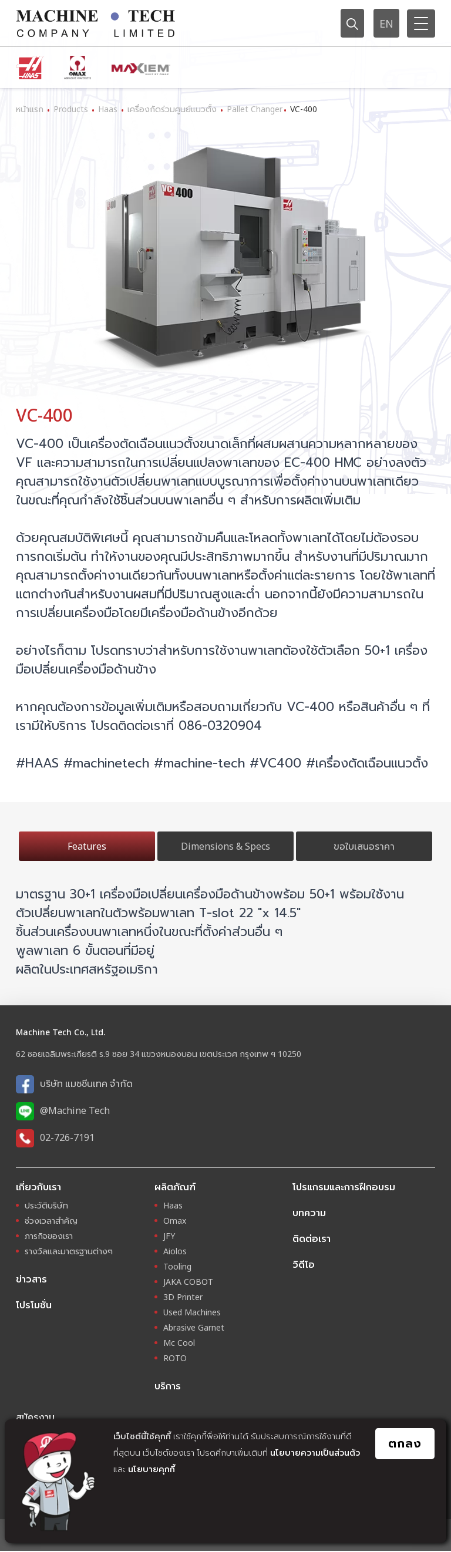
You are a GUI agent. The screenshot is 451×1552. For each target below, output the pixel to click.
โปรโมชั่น (34, 1305)
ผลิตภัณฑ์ (175, 1186)
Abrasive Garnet (193, 1328)
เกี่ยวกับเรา (38, 1186)
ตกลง (405, 1444)
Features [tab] (87, 846)
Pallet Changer (254, 109)
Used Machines (192, 1312)
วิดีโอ (303, 1264)
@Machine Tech (75, 1110)
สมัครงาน (35, 1418)
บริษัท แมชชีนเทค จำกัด (86, 1083)
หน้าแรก (29, 109)
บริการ (167, 1386)
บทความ (309, 1212)
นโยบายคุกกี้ (151, 1468)
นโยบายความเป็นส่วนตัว (315, 1452)
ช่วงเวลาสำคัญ (51, 1221)
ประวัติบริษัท (46, 1205)
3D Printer (183, 1297)
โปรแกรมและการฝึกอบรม (343, 1186)
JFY (169, 1236)
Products (70, 109)
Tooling (177, 1266)
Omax (174, 1221)
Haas (107, 109)
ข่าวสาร (31, 1279)
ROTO (175, 1358)
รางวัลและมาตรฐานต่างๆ (69, 1251)
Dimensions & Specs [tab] (225, 846)
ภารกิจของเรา (49, 1236)
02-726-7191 (67, 1137)
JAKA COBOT (188, 1282)
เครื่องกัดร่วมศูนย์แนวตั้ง (172, 109)
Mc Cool (179, 1343)
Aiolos (175, 1251)
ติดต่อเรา (311, 1238)
